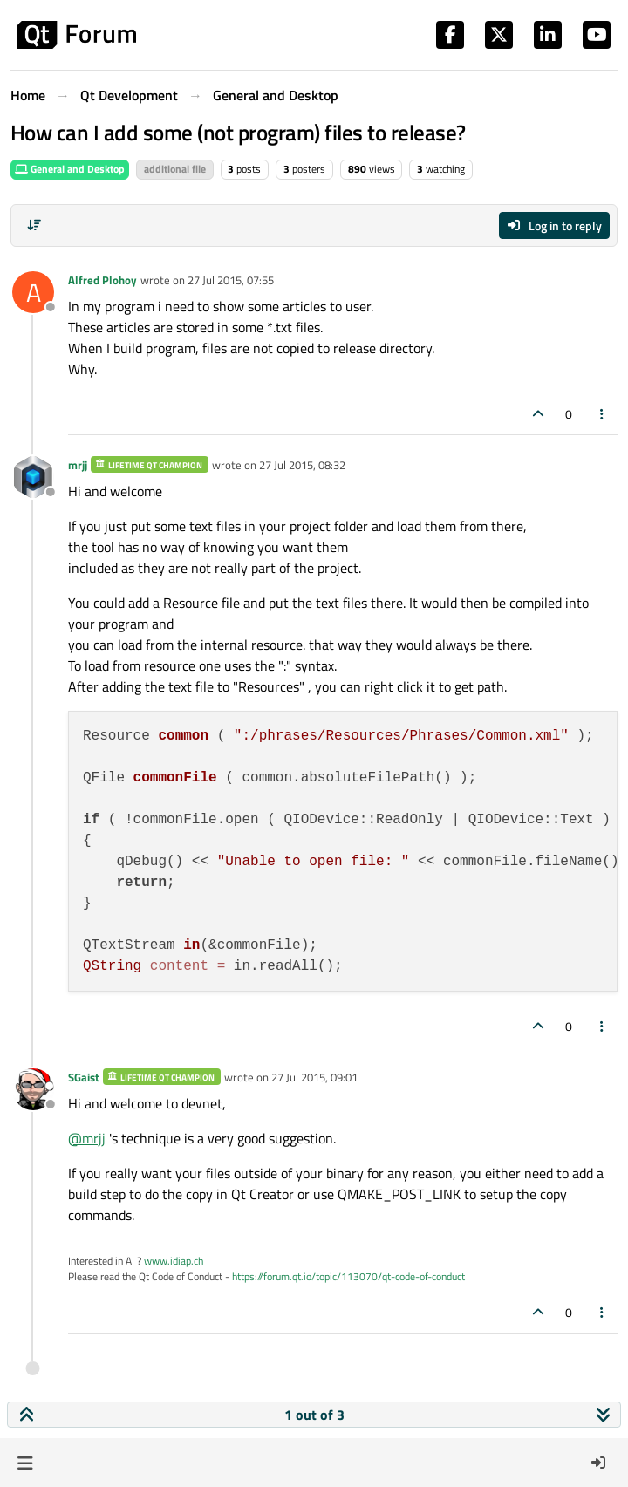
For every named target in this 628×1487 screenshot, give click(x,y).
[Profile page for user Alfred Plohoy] (33, 292)
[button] (25, 1462)
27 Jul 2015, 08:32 (302, 465)
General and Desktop (70, 168)
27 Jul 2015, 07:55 (231, 280)
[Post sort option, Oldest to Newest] (34, 225)
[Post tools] (602, 413)
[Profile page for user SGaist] (33, 1089)
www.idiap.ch (173, 1260)
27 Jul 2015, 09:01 (314, 1077)
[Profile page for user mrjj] (33, 477)
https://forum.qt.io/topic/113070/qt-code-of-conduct (348, 1276)
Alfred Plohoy (102, 280)
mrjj (77, 465)
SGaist (83, 1077)
